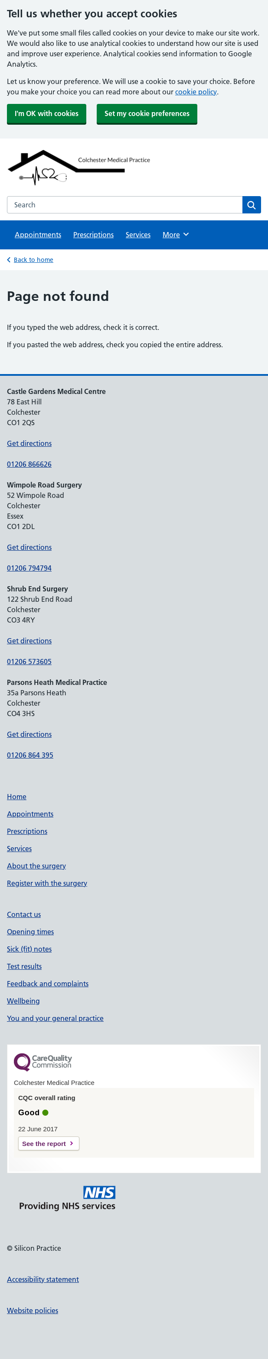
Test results (24, 966)
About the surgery (36, 866)
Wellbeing (23, 1001)
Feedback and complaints (47, 983)
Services (138, 234)
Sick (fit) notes (29, 949)
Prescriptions (93, 234)
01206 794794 (29, 568)
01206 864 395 (30, 755)
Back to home (33, 260)
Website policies (32, 1310)
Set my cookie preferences (147, 113)
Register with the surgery (47, 883)
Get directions (29, 443)
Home (16, 796)
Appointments (38, 234)
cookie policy (196, 91)
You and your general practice (55, 1018)
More (176, 234)
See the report (44, 1143)
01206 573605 (29, 661)
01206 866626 (29, 464)
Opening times (30, 931)
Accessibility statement (43, 1279)
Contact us (24, 914)
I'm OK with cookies (46, 113)
